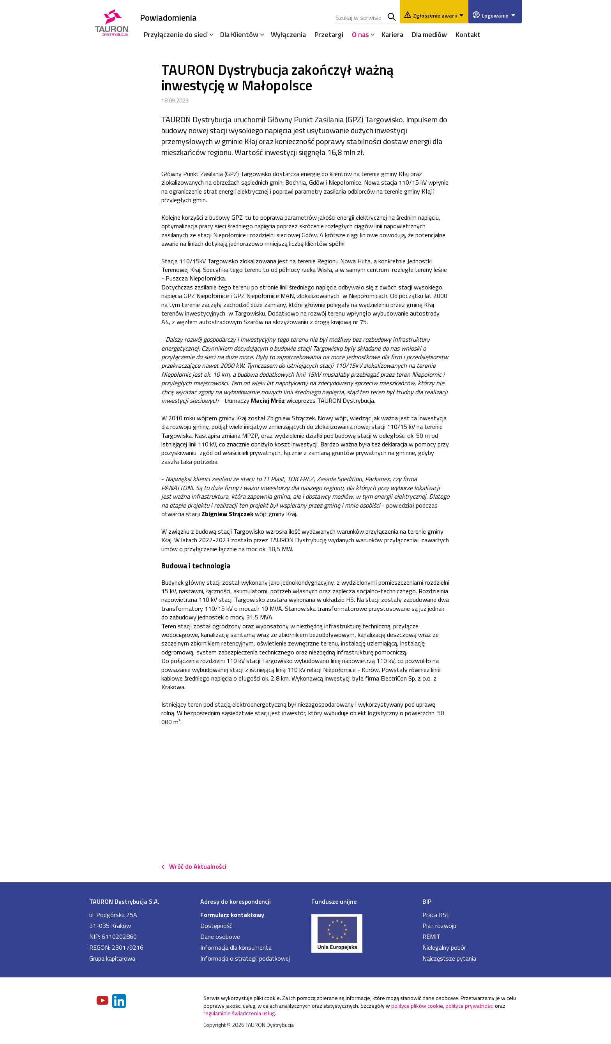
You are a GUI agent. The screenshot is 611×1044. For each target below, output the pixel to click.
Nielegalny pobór (444, 947)
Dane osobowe (220, 936)
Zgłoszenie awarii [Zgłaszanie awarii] (439, 15)
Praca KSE (436, 914)
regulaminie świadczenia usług (239, 1013)
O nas (360, 34)
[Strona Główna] (111, 21)
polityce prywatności (469, 1006)
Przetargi (328, 34)
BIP (426, 901)
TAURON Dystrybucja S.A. (124, 901)
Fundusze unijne (334, 901)
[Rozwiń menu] (210, 34)
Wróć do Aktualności (197, 866)
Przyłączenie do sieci (176, 34)
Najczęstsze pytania (449, 958)
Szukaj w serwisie (392, 17)
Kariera (392, 34)
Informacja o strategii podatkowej (245, 958)
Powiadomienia (168, 17)
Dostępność (216, 925)
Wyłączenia (288, 34)
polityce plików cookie (417, 1006)
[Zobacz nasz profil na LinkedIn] (119, 1001)
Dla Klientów (239, 34)
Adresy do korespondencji (235, 901)
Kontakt (468, 34)
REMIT (431, 936)
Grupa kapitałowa (112, 958)
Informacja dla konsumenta (236, 947)
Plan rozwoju (439, 925)
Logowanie (500, 15)
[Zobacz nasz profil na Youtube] (103, 1001)
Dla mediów (429, 34)
